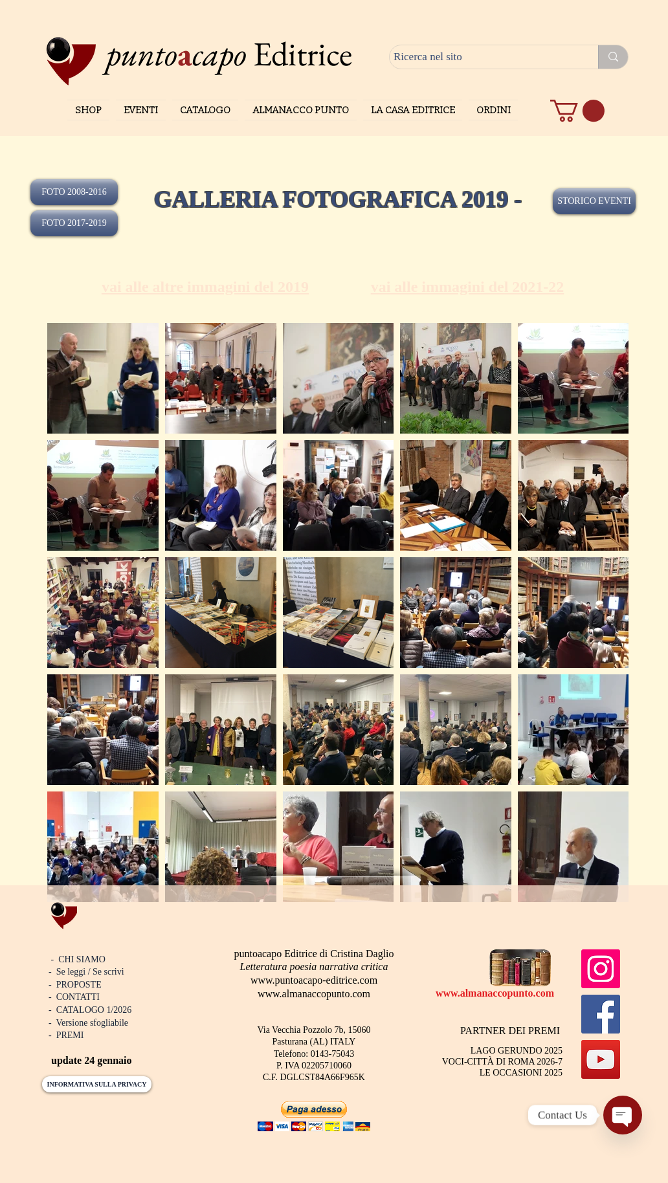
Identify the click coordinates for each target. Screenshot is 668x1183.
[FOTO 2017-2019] (74, 223)
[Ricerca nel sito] (482, 57)
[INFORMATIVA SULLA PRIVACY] (96, 1084)
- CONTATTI (74, 997)
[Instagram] (600, 968)
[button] (577, 111)
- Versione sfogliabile (88, 1023)
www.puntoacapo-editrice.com (314, 980)
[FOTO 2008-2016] (74, 192)
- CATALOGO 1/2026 (90, 1010)
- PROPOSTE (75, 985)
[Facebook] (600, 1014)
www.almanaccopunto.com (314, 993)
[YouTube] (600, 1059)
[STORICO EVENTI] (594, 201)
